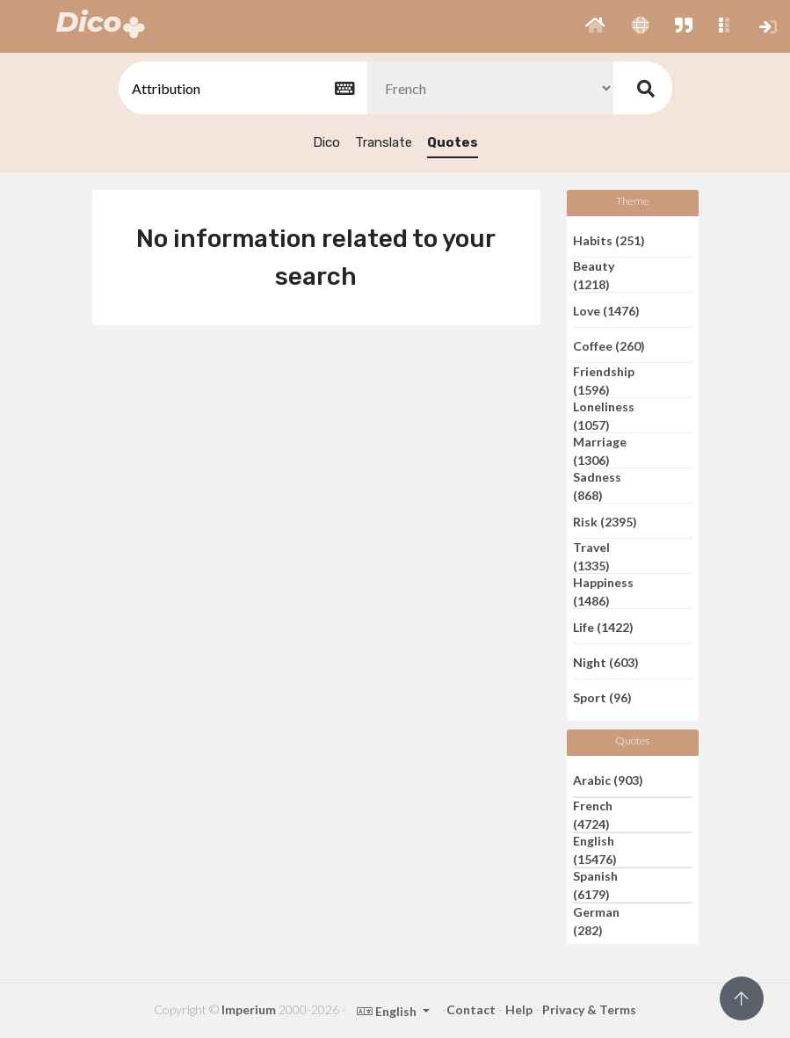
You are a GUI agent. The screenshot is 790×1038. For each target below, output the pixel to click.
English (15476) (595, 850)
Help (519, 1009)
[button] (595, 26)
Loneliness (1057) (603, 415)
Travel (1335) (591, 556)
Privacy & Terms (589, 1009)
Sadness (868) (597, 486)
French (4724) (592, 814)
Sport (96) (602, 697)
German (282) (596, 921)
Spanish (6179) (595, 885)
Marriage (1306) (600, 451)
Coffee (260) (609, 345)
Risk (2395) (605, 520)
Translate (383, 142)
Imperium (248, 1009)
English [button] (388, 1011)
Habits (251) (609, 239)
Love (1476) (606, 309)
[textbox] (242, 88)
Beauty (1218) (593, 275)
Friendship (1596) (603, 380)
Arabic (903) (608, 779)
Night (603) (606, 661)
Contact (471, 1009)
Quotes (452, 142)
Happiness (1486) (603, 591)
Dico (326, 142)
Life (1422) (603, 626)
